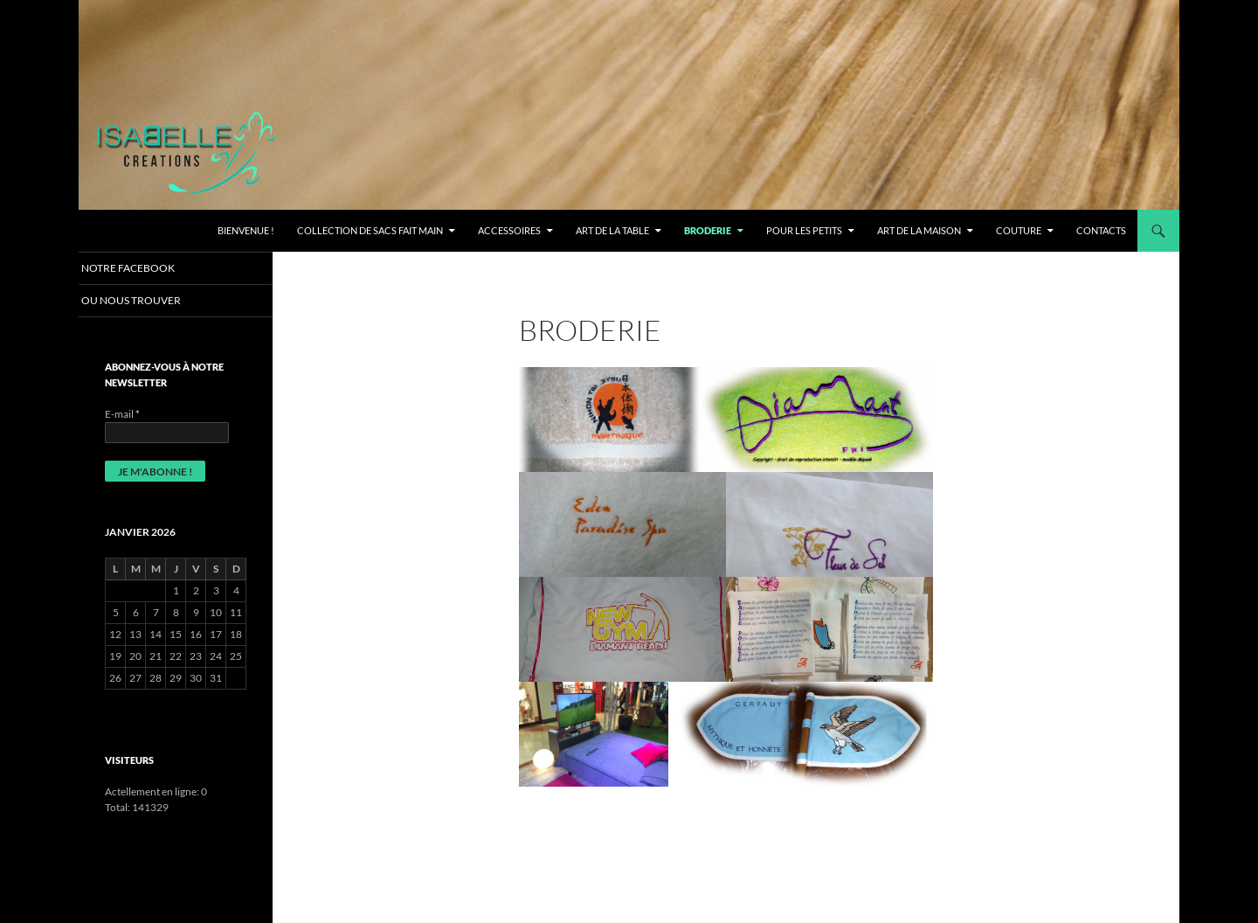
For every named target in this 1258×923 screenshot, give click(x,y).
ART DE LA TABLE (612, 230)
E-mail (122, 414)
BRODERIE (707, 230)
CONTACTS (1101, 230)
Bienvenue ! (246, 230)
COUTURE (1018, 230)
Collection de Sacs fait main (370, 230)
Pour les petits (804, 230)
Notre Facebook (146, 268)
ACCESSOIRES (509, 230)
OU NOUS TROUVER (149, 301)
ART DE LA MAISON (919, 230)
